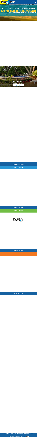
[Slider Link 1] (18, 12)
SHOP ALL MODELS (18, 85)
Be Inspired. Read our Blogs (18, 293)
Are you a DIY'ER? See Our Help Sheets (18, 297)
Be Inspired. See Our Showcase (19, 164)
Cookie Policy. (23, 436)
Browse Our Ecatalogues (18, 167)
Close (27, 436)
